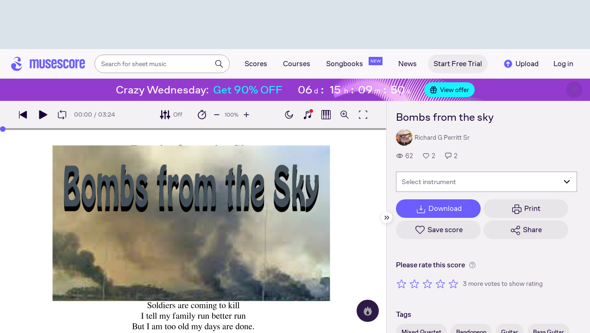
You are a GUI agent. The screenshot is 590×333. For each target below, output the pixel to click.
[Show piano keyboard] (307, 114)
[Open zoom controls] (344, 114)
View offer (449, 89)
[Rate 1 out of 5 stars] (401, 283)
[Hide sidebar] (386, 217)
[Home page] (48, 63)
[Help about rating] (472, 265)
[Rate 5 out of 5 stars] (453, 283)
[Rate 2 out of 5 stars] (414, 283)
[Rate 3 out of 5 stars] (427, 283)
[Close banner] (574, 89)
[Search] (219, 64)
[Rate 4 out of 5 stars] (440, 283)
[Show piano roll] (326, 114)
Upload (520, 63)
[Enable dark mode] (289, 114)
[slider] (3, 129)
